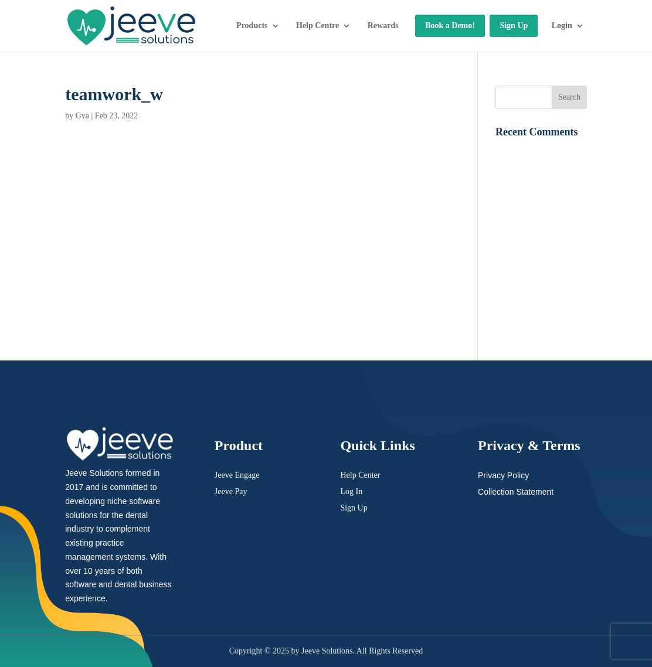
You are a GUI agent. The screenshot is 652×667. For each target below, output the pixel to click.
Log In (351, 491)
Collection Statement (515, 491)
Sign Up (514, 25)
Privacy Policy (503, 475)
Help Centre (317, 25)
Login (562, 25)
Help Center (360, 475)
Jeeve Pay (231, 491)
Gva (82, 115)
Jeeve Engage (237, 475)
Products (251, 25)
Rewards (383, 25)
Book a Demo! (450, 25)
